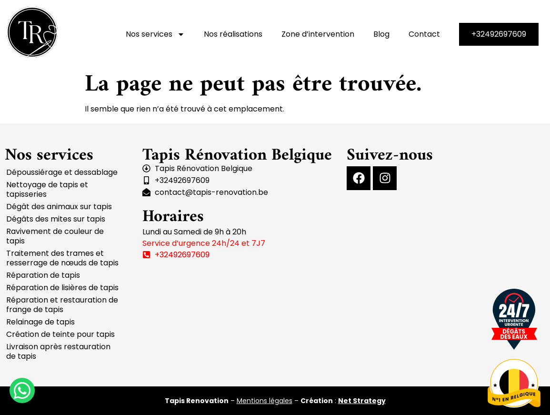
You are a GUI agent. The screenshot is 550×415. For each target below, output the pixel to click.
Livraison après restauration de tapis (58, 351)
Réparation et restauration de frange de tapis (62, 304)
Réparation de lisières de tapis (62, 287)
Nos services (155, 34)
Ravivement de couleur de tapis (55, 236)
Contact (424, 34)
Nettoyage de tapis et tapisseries (47, 189)
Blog (381, 34)
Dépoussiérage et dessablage (62, 172)
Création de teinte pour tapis (60, 334)
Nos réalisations (233, 34)
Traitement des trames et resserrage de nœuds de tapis (62, 258)
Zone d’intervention (317, 34)
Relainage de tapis (40, 321)
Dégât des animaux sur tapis (59, 206)
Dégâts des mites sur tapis (55, 218)
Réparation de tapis (43, 275)
